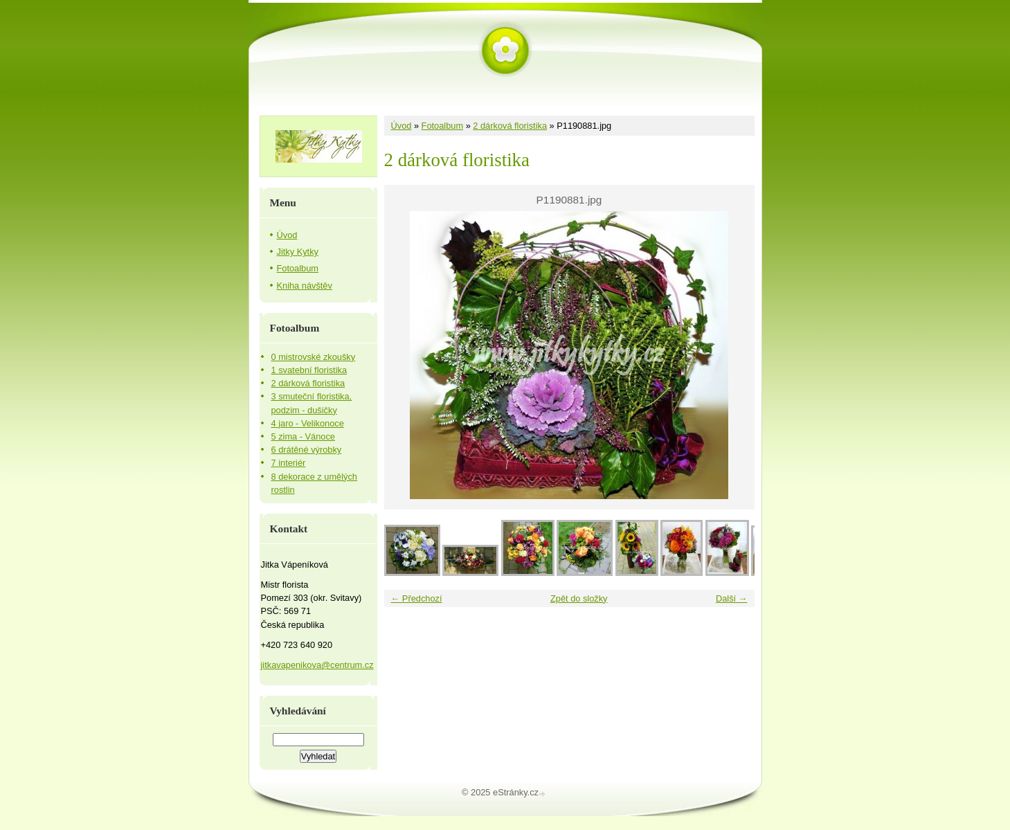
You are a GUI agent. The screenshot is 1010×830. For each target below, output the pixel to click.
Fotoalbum (442, 125)
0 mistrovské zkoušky (313, 357)
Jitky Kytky (297, 251)
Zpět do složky (579, 598)
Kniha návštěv (304, 285)
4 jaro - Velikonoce (307, 423)
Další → (732, 598)
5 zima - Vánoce (303, 436)
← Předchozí (416, 598)
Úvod (401, 125)
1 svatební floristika (309, 370)
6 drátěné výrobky (306, 449)
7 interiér (288, 463)
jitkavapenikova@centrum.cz (317, 665)
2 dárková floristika (510, 125)
